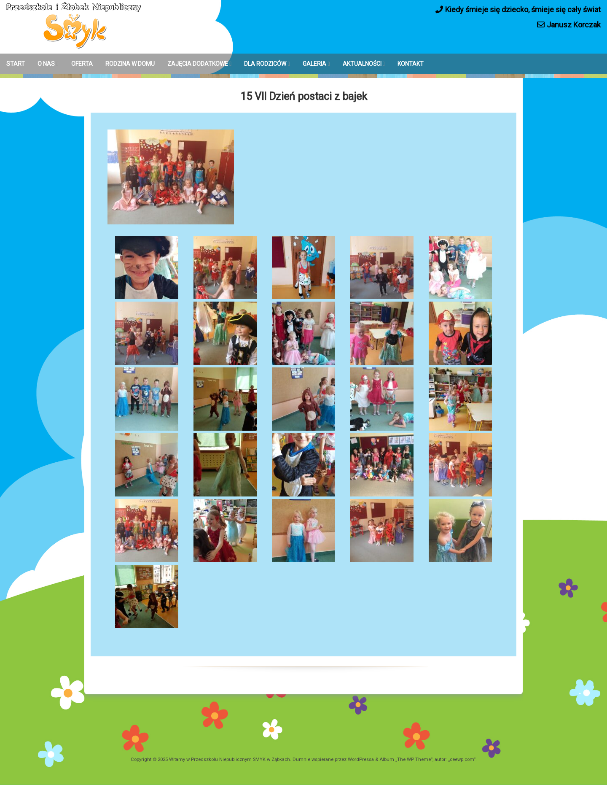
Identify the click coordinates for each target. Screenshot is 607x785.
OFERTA (82, 63)
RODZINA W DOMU (130, 63)
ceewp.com (462, 759)
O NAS (46, 63)
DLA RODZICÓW (265, 63)
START (15, 63)
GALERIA (314, 63)
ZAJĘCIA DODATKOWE (197, 63)
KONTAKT (411, 63)
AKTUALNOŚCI (362, 63)
